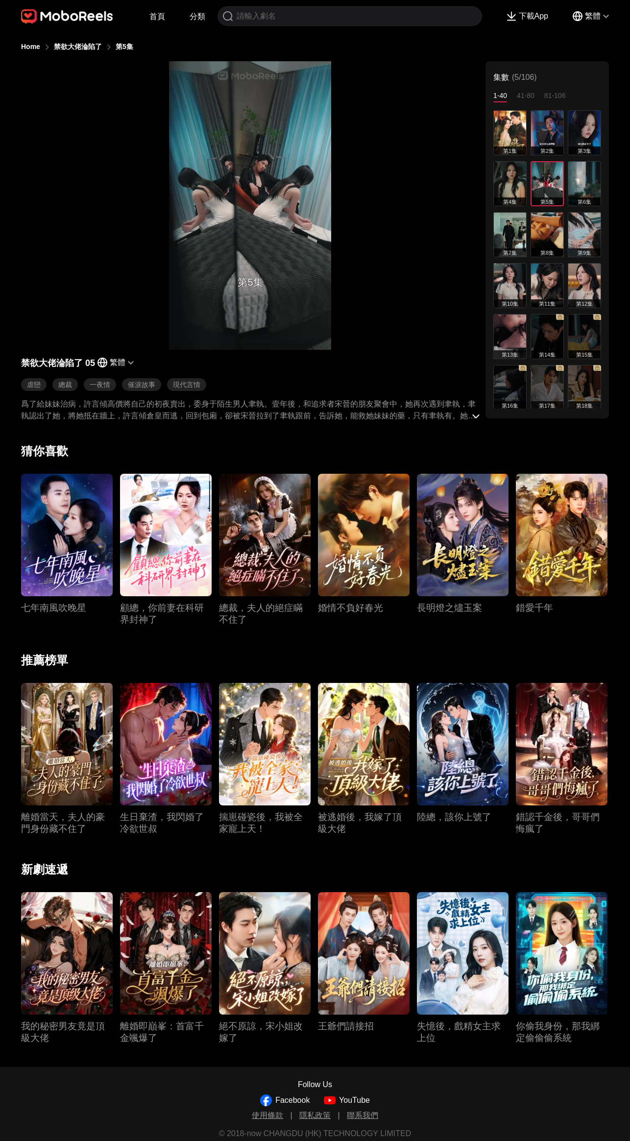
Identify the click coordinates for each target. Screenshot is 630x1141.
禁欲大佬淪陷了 (78, 46)
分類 (197, 16)
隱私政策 (315, 1115)
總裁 (65, 384)
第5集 (124, 46)
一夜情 (100, 384)
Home (30, 46)
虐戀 (34, 384)
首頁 (157, 16)
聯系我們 (362, 1115)
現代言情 (186, 384)
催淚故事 (141, 384)
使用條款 (267, 1115)
